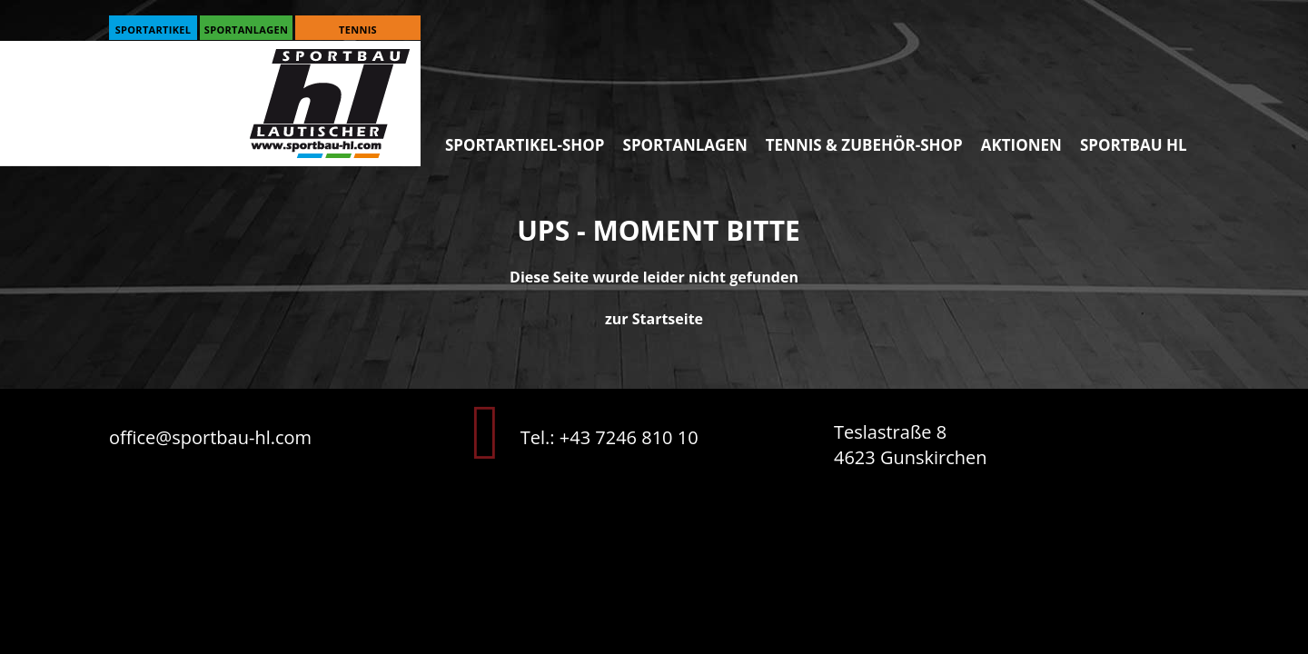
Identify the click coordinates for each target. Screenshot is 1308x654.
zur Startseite (654, 319)
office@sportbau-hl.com (210, 437)
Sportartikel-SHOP (525, 144)
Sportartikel (153, 29)
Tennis (358, 29)
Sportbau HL (1133, 144)
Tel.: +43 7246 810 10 (609, 437)
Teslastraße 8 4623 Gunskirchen (910, 445)
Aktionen (1021, 144)
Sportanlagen (246, 29)
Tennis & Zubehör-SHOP (864, 144)
